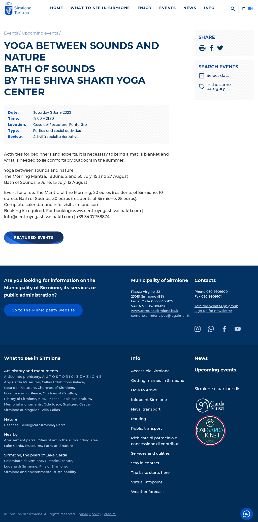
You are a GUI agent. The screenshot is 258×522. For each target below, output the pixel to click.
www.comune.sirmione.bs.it (154, 311)
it (243, 8)
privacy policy (90, 514)
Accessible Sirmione (150, 370)
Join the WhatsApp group (216, 306)
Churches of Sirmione (56, 388)
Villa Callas (51, 410)
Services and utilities (150, 453)
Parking (138, 418)
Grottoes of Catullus (59, 393)
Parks (61, 425)
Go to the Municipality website (43, 310)
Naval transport (145, 409)
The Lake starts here (150, 472)
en (250, 8)
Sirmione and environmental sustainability (40, 472)
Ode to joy (52, 404)
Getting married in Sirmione (157, 380)
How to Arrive (144, 390)
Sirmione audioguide (22, 410)
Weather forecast (147, 491)
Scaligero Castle (76, 404)
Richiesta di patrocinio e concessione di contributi (155, 441)
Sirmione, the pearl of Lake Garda (35, 455)
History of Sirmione (20, 399)
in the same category (215, 87)
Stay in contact (145, 462)
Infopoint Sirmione (149, 399)
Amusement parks (20, 440)
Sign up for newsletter (213, 311)
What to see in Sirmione (100, 8)
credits (110, 514)
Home (56, 8)
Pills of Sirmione (53, 466)
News (189, 8)
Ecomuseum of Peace (22, 393)
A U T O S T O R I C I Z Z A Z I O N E (72, 376)
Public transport (146, 428)
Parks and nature (58, 446)
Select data (214, 76)
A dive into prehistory (22, 376)
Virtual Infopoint (146, 482)
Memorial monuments (23, 404)
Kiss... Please (48, 399)
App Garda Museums (22, 382)
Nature (10, 419)
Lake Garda (13, 446)
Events (167, 8)
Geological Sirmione (37, 425)
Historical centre (58, 461)
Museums (33, 446)
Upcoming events (215, 370)
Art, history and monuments (31, 370)
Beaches (11, 425)
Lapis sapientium (76, 399)
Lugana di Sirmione (20, 466)
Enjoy (145, 8)
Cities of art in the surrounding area (68, 440)
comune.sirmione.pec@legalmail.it (160, 315)
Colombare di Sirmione (23, 461)
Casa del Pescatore (20, 388)
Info (209, 8)
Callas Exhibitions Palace (63, 382)
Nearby (11, 434)
